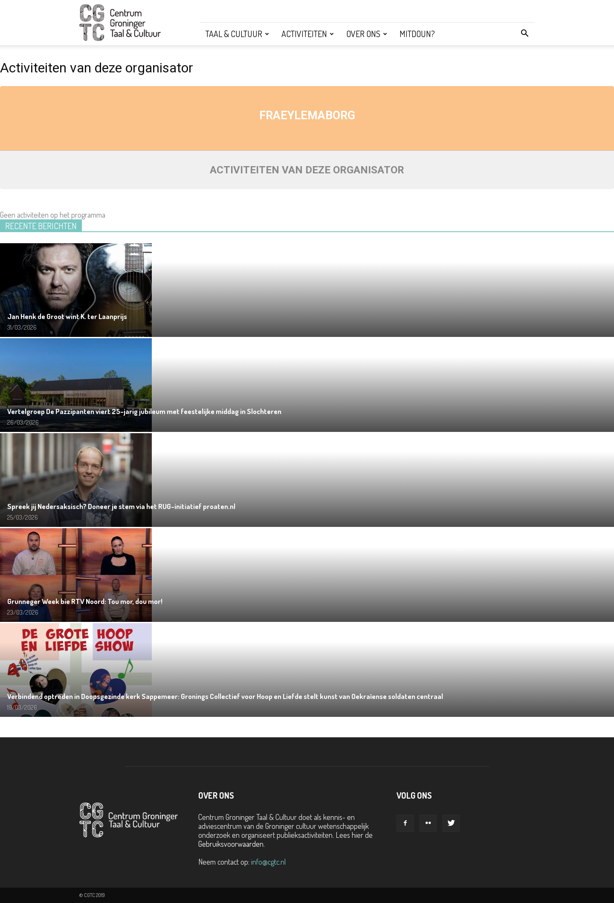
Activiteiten (307, 33)
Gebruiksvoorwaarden (231, 843)
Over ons (366, 33)
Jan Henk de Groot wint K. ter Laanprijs (67, 316)
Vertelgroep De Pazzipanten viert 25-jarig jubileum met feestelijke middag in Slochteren (144, 411)
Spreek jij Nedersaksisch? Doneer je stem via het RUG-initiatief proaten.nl (121, 506)
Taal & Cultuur (237, 33)
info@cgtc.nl (268, 861)
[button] (524, 34)
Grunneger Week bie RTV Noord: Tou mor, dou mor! (84, 601)
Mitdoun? (417, 33)
